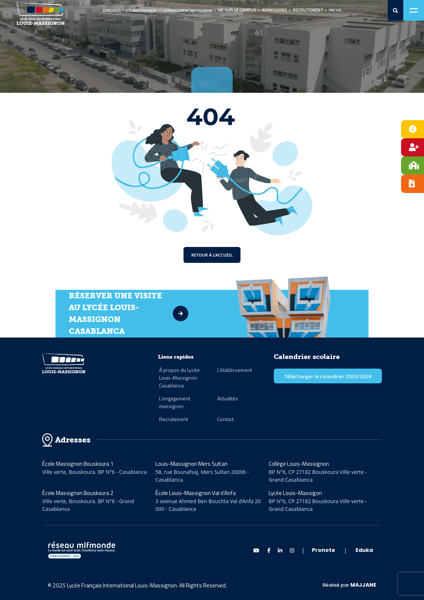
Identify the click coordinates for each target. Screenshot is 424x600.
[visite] (199, 313)
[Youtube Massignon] (256, 550)
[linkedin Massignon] (280, 550)
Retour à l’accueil (212, 255)
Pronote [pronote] (323, 550)
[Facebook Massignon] (268, 550)
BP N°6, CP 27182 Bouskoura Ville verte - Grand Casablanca (318, 475)
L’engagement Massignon (187, 10)
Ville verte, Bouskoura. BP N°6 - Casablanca (94, 471)
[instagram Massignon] (292, 550)
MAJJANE (363, 585)
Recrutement (173, 419)
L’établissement (141, 10)
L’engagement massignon (174, 402)
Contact (225, 419)
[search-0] (395, 10)
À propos (112, 10)
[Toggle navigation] (413, 10)
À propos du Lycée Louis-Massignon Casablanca (179, 377)
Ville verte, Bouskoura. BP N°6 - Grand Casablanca (88, 505)
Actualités (227, 398)
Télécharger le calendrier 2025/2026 (327, 376)
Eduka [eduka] (364, 550)
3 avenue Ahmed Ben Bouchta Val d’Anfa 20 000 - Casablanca (208, 505)
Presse (335, 10)
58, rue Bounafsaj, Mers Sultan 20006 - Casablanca (202, 475)
